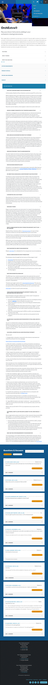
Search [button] (41, 2)
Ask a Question (7, 454)
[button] (37, 2)
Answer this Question (37, 467)
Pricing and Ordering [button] (7, 75)
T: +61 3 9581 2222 (24, 671)
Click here (8, 288)
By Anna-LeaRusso (9, 549)
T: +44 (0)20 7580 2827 (24, 658)
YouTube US (36, 682)
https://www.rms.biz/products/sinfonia (15, 341)
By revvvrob (8, 584)
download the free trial (28, 283)
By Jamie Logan (9, 461)
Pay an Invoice (35, 16)
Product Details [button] (6, 70)
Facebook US (30, 682)
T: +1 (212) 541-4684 (24, 647)
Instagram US (38, 682)
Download (10, 260)
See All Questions (17, 454)
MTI (34, 8)
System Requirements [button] (7, 66)
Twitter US (33, 682)
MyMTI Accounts (34, 2)
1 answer (9, 472)
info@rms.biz (24, 393)
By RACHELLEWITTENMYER (11, 512)
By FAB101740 (8, 528)
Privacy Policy (35, 679)
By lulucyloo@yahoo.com (11, 496)
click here (11, 251)
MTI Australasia (38, 13)
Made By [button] (4, 80)
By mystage (8, 479)
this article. (39, 441)
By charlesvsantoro (10, 601)
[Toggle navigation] (2, 2)
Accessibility (45, 679)
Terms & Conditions (29, 679)
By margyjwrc (8, 622)
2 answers (9, 577)
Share (4, 61)
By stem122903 (8, 565)
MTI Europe (37, 11)
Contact (40, 679)
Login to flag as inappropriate (28, 461)
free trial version (26, 231)
